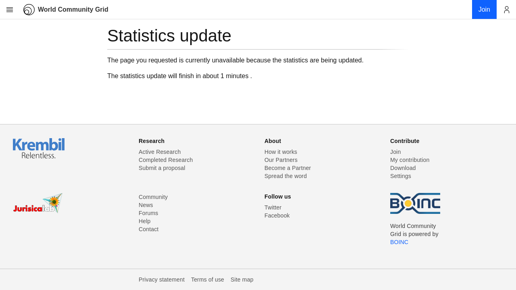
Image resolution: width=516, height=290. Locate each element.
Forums (148, 213)
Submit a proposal (162, 168)
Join (395, 152)
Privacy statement (162, 279)
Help (144, 221)
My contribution (409, 160)
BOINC (399, 242)
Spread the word (285, 176)
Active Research (160, 152)
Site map (242, 279)
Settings (400, 176)
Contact (148, 229)
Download (403, 168)
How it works (280, 152)
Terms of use (207, 279)
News (146, 205)
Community (153, 197)
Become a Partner (287, 168)
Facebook (277, 215)
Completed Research (166, 160)
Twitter (272, 207)
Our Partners (281, 160)
